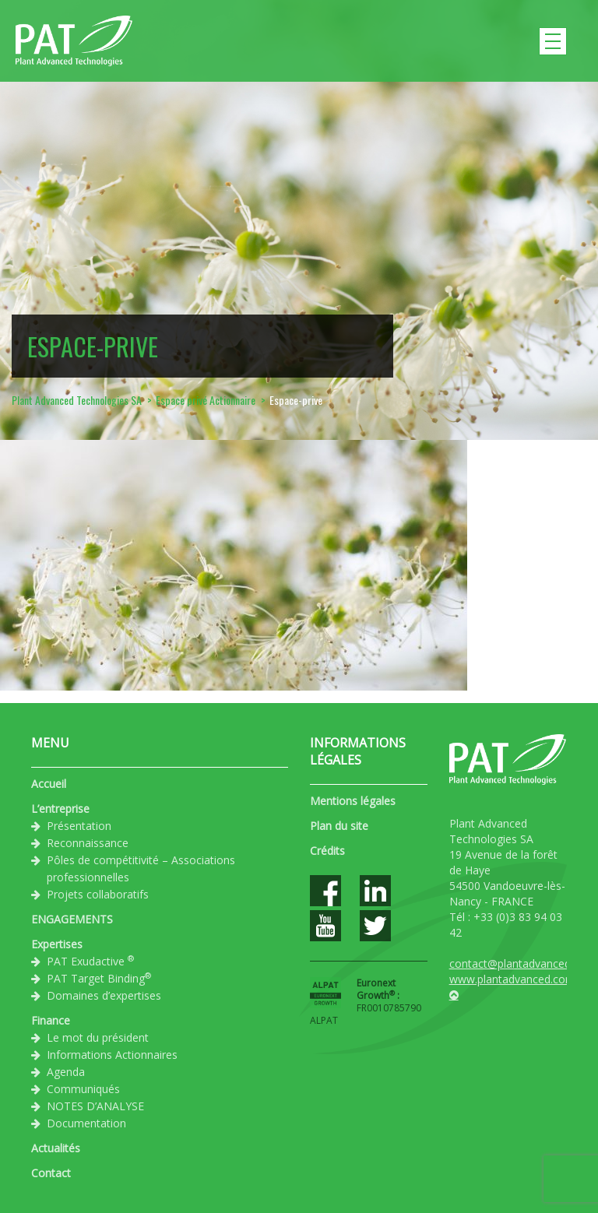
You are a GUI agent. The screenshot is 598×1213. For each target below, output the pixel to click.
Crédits (327, 850)
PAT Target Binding (99, 978)
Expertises (57, 944)
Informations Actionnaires (112, 1054)
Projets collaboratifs (98, 894)
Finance (50, 1020)
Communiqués (83, 1088)
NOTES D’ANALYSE (95, 1106)
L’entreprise (60, 808)
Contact (51, 1173)
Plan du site (339, 825)
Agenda (66, 1071)
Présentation (79, 825)
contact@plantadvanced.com (522, 963)
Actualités (55, 1148)
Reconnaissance (87, 842)
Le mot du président (98, 1037)
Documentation (86, 1123)
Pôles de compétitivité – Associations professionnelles (141, 868)
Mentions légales (353, 800)
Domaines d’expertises (104, 995)
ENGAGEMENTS (72, 919)
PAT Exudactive (90, 961)
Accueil (48, 783)
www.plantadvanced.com (512, 979)
